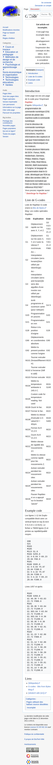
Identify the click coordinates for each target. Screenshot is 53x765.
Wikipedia (36, 105)
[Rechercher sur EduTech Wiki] (46, 14)
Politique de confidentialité (34, 734)
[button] (4, 47)
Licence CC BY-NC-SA (38, 727)
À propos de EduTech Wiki (34, 739)
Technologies (12, 77)
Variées (9, 85)
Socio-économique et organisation (12, 73)
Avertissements (30, 744)
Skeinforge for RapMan (36, 193)
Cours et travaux (8, 48)
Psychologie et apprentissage (11, 65)
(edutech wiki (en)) (36, 693)
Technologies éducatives (11, 81)
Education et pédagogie (10, 53)
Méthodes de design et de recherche (10, 59)
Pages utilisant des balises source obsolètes (37, 703)
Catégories (30, 699)
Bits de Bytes (38, 208)
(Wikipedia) (33, 683)
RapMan (29, 102)
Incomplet (31, 707)
